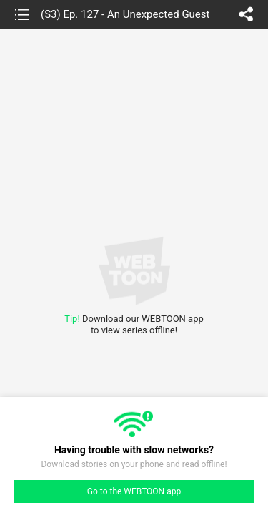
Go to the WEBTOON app (134, 491)
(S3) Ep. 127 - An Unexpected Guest (125, 14)
